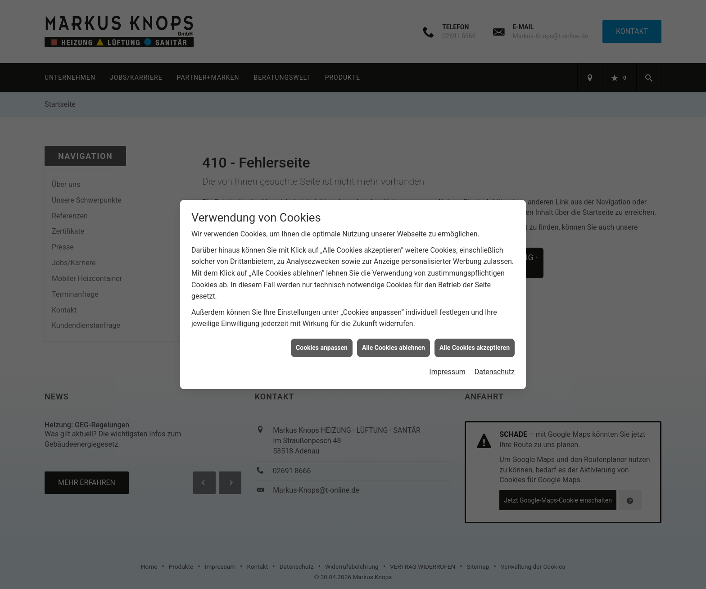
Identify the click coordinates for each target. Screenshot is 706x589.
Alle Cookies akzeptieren (474, 344)
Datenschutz (495, 368)
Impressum (447, 368)
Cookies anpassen (322, 344)
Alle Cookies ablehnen (393, 344)
